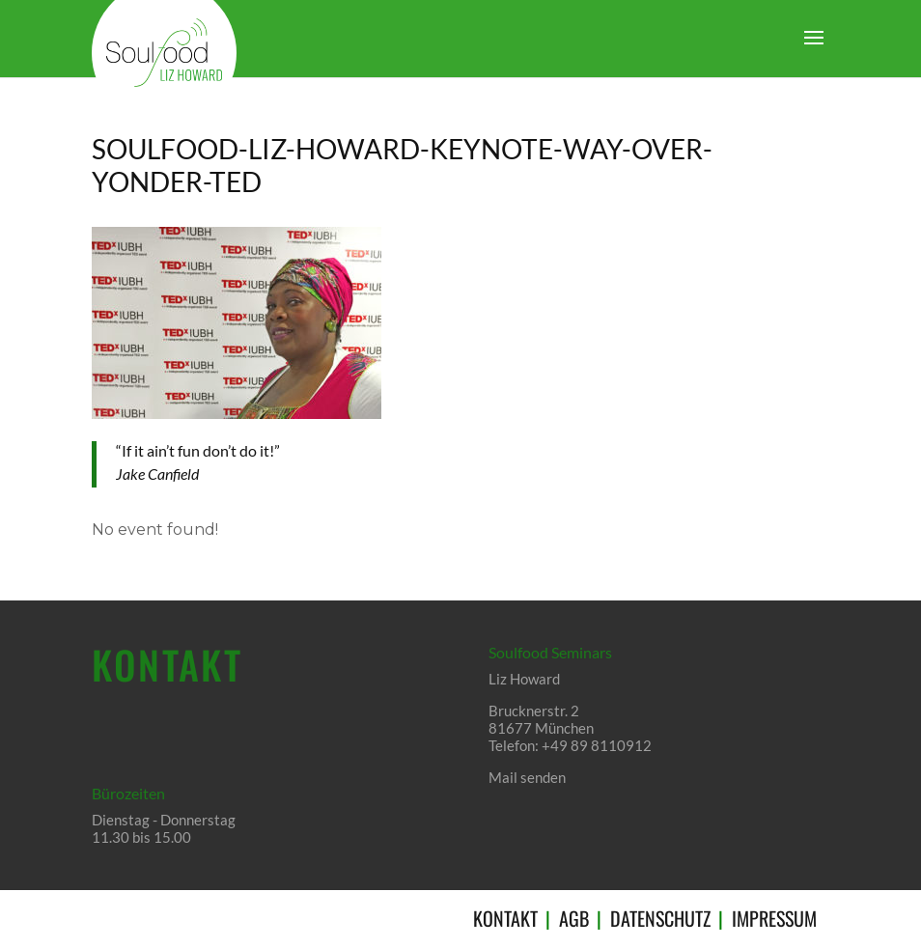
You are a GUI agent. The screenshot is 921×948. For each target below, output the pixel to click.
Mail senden (527, 777)
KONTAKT (505, 918)
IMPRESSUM (774, 918)
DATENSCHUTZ (660, 918)
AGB (574, 918)
